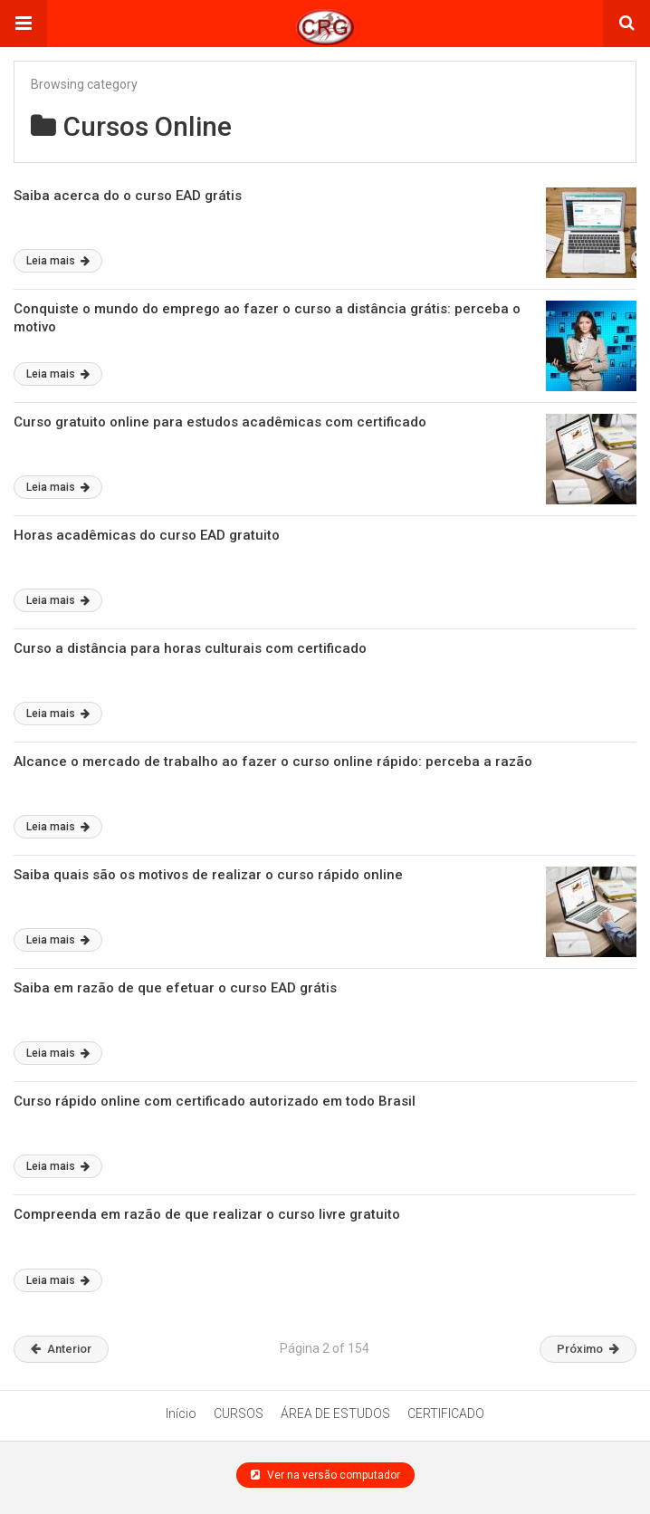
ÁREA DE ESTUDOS (335, 1413)
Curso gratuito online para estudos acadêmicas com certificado (220, 422)
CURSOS (238, 1413)
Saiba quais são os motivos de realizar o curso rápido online (208, 875)
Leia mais (58, 260)
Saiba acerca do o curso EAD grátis (128, 195)
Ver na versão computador (325, 1475)
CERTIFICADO (445, 1413)
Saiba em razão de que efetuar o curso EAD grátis (175, 988)
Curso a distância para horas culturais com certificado (190, 648)
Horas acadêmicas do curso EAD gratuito (147, 535)
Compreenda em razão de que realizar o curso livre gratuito (207, 1214)
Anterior (61, 1349)
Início (181, 1413)
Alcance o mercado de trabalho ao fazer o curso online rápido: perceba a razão (273, 761)
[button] (23, 23)
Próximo (588, 1349)
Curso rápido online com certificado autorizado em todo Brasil (215, 1101)
